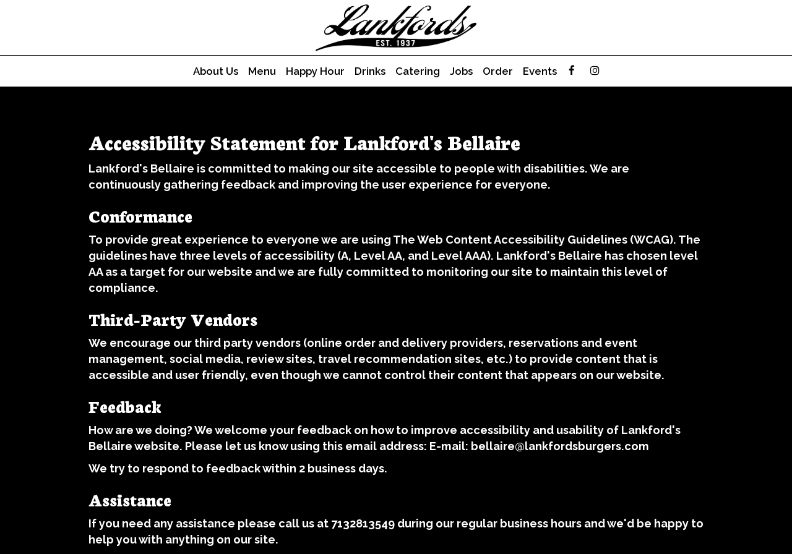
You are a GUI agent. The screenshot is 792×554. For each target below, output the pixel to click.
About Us (215, 71)
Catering (417, 71)
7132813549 (363, 523)
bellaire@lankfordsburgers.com (560, 446)
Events (540, 71)
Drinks (370, 71)
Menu (262, 71)
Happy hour (315, 71)
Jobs (461, 71)
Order (498, 71)
